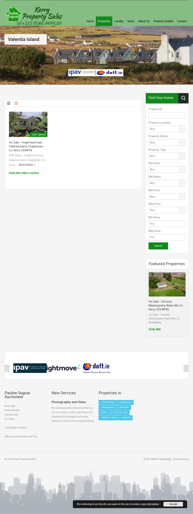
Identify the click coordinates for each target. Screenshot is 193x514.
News (130, 21)
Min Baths (155, 176)
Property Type (157, 149)
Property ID (155, 109)
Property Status (158, 136)
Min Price (154, 190)
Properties (104, 21)
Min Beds (154, 163)
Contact (182, 21)
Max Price (155, 203)
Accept (173, 504)
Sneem (105, 412)
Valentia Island (109, 417)
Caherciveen (126, 402)
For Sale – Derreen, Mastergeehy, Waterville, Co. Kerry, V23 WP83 (166, 305)
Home (90, 21)
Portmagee (124, 407)
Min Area (154, 217)
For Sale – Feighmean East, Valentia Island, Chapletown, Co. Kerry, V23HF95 (26, 146)
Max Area (154, 230)
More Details (27, 164)
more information (150, 504)
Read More (155, 322)
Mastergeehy (108, 407)
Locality (118, 21)
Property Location (159, 122)
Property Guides (163, 21)
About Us (144, 21)
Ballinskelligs (108, 402)
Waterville (126, 417)
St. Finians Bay (121, 412)
